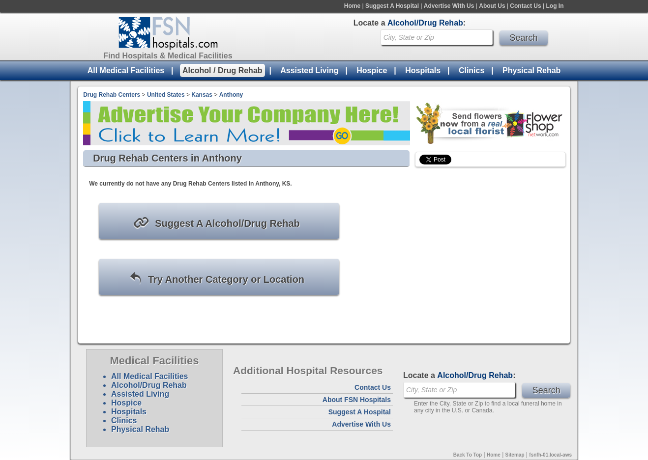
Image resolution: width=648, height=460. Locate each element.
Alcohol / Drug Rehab (222, 70)
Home (352, 5)
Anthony (231, 94)
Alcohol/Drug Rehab (149, 385)
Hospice (371, 70)
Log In (555, 5)
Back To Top (467, 455)
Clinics (471, 70)
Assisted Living (309, 70)
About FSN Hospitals (357, 400)
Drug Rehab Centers (111, 94)
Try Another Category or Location (216, 278)
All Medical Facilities (126, 70)
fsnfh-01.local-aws (550, 455)
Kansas (201, 94)
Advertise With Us (449, 5)
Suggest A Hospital (392, 5)
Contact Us (525, 5)
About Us (492, 5)
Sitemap (515, 455)
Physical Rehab (531, 70)
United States (166, 94)
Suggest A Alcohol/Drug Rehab (216, 223)
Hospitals (423, 70)
